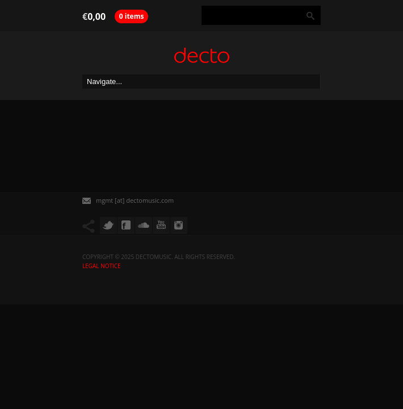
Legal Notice (101, 266)
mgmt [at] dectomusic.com (135, 200)
